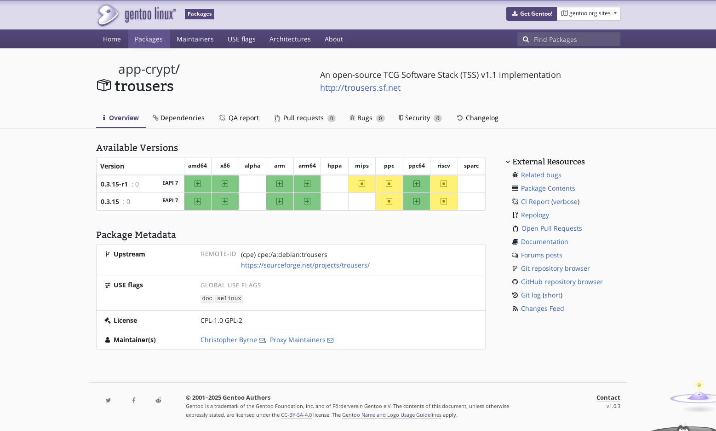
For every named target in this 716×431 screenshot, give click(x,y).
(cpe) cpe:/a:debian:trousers (284, 254)
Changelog (477, 117)
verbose (565, 201)
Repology (535, 214)
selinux (229, 298)
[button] (531, 14)
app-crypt (146, 68)
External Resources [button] (548, 161)
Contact (608, 397)
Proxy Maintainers (298, 339)
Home (112, 39)
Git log (531, 295)
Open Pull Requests (551, 228)
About (334, 39)
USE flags (242, 39)
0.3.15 (110, 201)
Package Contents (548, 188)
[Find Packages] (577, 39)
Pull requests (305, 117)
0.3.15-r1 (114, 184)
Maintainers (195, 39)
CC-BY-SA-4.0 (296, 414)
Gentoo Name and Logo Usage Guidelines (391, 414)
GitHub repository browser (562, 281)
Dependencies (179, 117)
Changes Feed (542, 308)
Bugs (367, 117)
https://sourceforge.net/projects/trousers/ (305, 265)
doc (207, 298)
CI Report (535, 201)
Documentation (544, 241)
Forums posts (541, 254)
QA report (238, 117)
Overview (121, 117)
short (552, 295)
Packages (149, 39)
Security (420, 117)
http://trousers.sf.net (360, 87)
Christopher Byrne (228, 339)
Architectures (290, 39)
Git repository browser (555, 268)
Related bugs (541, 174)
